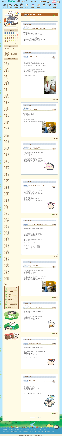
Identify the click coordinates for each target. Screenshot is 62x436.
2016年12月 (6, 192)
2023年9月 (5, 96)
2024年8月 (5, 83)
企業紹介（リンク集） (48, 431)
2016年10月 (6, 194)
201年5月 (5, 284)
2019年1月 (5, 162)
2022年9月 (5, 110)
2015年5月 (5, 214)
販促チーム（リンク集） (33, 431)
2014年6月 (5, 227)
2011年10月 (6, 265)
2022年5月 (5, 115)
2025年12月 (6, 65)
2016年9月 (5, 195)
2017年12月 (6, 178)
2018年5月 (5, 172)
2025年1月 (5, 77)
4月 (7, 43)
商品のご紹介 (16, 431)
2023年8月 (5, 97)
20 (13, 38)
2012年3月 (5, 259)
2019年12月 (6, 149)
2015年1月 (5, 219)
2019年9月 (5, 153)
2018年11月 (6, 165)
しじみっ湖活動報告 (10, 429)
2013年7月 (5, 240)
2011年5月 (5, 271)
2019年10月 (6, 152)
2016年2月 (5, 204)
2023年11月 (6, 94)
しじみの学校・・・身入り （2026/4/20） (11, 53)
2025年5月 (5, 74)
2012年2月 (5, 260)
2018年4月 (5, 173)
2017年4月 (5, 187)
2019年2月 (5, 161)
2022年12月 (6, 107)
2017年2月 (5, 189)
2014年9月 (5, 224)
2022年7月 (5, 113)
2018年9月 (5, 167)
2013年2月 (5, 246)
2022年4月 (5, 116)
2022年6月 (5, 114)
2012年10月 (6, 251)
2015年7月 (5, 212)
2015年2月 (5, 218)
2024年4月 (5, 88)
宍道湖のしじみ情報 (33, 429)
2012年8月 (5, 253)
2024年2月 (5, 90)
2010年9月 (5, 280)
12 (11, 37)
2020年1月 (5, 148)
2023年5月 (5, 101)
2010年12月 (6, 277)
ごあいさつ (7, 431)
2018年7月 (5, 169)
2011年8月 (5, 267)
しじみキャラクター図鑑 (12, 304)
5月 (15, 43)
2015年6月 (5, 213)
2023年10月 (6, 95)
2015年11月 (6, 207)
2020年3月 (5, 146)
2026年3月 (5, 62)
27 (13, 40)
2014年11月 (6, 221)
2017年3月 (5, 188)
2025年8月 (5, 70)
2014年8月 (5, 225)
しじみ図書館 (10, 291)
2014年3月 (5, 231)
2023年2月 (5, 104)
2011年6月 (5, 270)
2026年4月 (5, 61)
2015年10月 (6, 208)
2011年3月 (5, 273)
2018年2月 (5, 175)
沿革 (45, 429)
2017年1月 (5, 191)
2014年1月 (5, 233)
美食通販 (53, 431)
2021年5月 (5, 129)
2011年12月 (6, 263)
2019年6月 (5, 156)
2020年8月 (5, 140)
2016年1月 (5, 205)
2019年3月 (5, 160)
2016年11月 (6, 193)
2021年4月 (5, 130)
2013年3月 (5, 245)
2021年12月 (6, 121)
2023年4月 (5, 102)
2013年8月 (5, 239)
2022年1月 (5, 120)
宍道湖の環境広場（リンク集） (19, 429)
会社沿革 (12, 431)
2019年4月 (5, 159)
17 (7, 38)
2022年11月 (6, 108)
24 (7, 40)
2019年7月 (5, 155)
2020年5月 (5, 143)
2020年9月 (5, 139)
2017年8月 (5, 182)
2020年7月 (5, 141)
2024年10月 (6, 81)
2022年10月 (6, 109)
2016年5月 (5, 200)
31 (7, 41)
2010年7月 (5, 283)
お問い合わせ (10, 307)
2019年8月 (5, 154)
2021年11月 (6, 122)
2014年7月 (5, 226)
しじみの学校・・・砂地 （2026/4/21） (11, 52)
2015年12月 (6, 206)
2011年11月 (6, 264)
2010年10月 (6, 279)
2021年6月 (5, 128)
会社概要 (9, 294)
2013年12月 (6, 234)
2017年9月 (5, 181)
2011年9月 (5, 266)
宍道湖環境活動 (5, 429)
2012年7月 (5, 254)
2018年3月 (5, 174)
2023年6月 (5, 100)
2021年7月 (5, 127)
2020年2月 (5, 147)
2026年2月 (5, 63)
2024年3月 (5, 89)
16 (5, 38)
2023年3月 (5, 103)
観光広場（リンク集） (40, 431)
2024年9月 (5, 82)
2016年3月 (5, 202)
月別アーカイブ (11, 58)
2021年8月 (5, 126)
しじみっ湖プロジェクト (12, 289)
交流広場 (9, 296)
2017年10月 (6, 180)
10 (7, 37)
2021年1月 (5, 134)
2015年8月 (5, 211)
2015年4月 (5, 215)
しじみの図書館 (26, 429)
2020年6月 (5, 142)
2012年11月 (6, 250)
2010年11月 (6, 278)
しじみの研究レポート (40, 429)
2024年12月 (6, 78)
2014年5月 (5, 228)
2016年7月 (5, 198)
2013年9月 (5, 238)
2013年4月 (5, 244)
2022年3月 (5, 117)
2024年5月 (5, 87)
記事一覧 (39, 19)
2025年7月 (5, 71)
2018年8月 (5, 168)
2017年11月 (6, 179)
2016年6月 (5, 199)
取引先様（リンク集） (26, 431)
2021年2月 (5, 133)
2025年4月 (5, 75)
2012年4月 (5, 258)
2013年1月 (5, 247)
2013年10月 (6, 237)
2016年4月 (5, 201)
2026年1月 (5, 64)
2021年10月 (6, 123)
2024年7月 (5, 84)
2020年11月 (6, 136)
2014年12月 (6, 220)
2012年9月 (5, 252)
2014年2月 (5, 232)
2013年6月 (5, 241)
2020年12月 (6, 135)
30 (5, 41)
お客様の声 (10, 299)
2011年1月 (5, 276)
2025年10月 (6, 68)
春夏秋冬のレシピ (11, 302)
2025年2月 (5, 76)
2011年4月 (5, 272)
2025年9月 (5, 69)
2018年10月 (6, 166)
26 (11, 40)
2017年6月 (5, 185)
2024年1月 (5, 91)
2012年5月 (5, 257)
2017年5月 (5, 186)
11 (9, 37)
